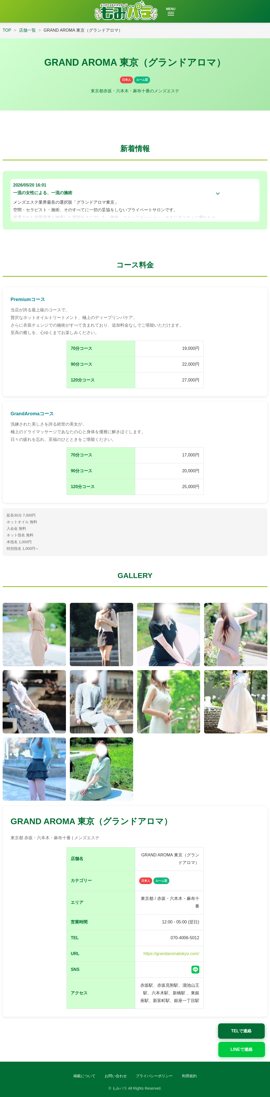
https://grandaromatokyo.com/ (171, 953)
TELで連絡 (246, 1030)
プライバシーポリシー (154, 1076)
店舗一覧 (27, 30)
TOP (7, 30)
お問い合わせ (116, 1076)
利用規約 (189, 1076)
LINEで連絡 (246, 1048)
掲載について (84, 1076)
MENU (170, 11)
